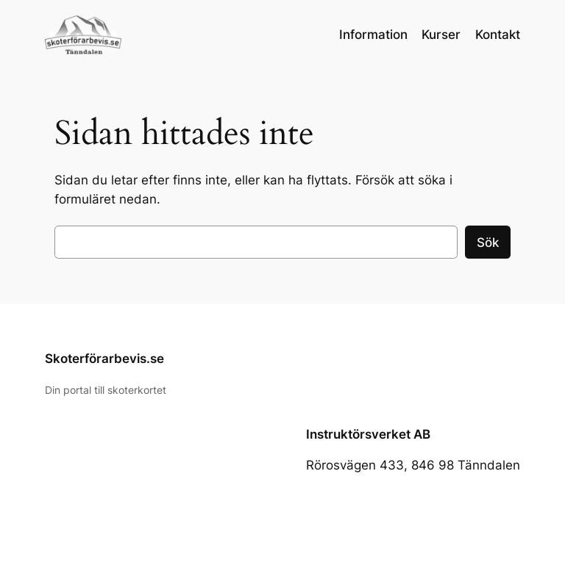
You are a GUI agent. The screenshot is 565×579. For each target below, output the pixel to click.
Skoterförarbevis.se (104, 358)
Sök (488, 242)
